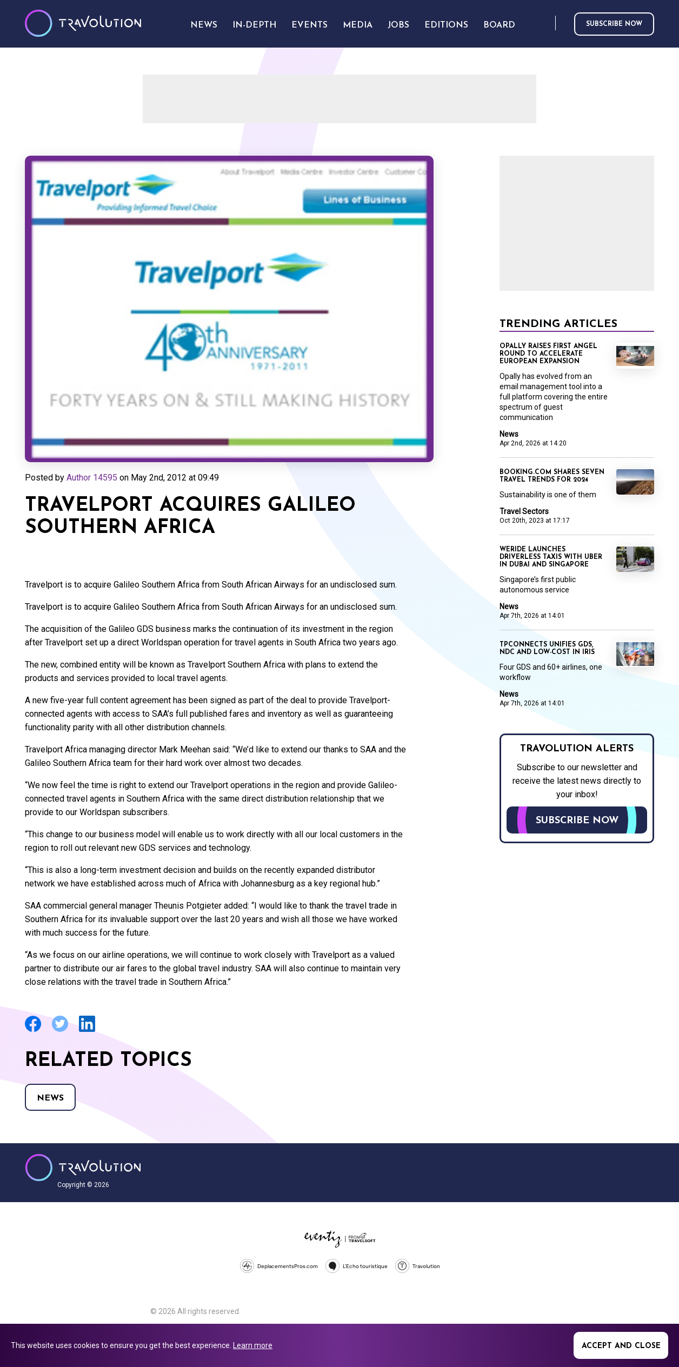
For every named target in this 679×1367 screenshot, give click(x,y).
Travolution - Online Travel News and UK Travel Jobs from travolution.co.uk (83, 1167)
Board (499, 25)
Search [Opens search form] (545, 23)
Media (357, 25)
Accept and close (621, 1346)
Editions (446, 25)
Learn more (252, 1345)
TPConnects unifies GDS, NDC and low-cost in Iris (547, 649)
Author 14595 (91, 477)
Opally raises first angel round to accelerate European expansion (548, 354)
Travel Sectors (524, 511)
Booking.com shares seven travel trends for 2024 (552, 476)
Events (309, 25)
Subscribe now (614, 24)
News (50, 1098)
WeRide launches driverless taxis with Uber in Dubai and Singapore (551, 557)
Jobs (398, 25)
